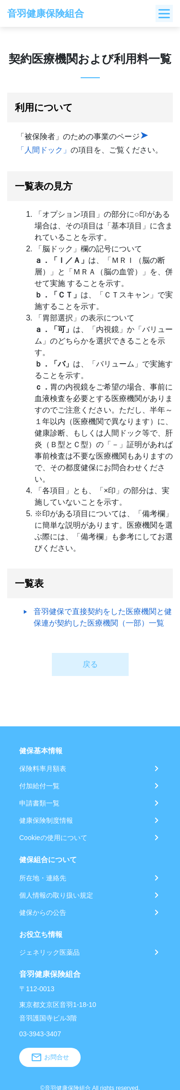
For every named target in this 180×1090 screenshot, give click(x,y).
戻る (90, 664)
